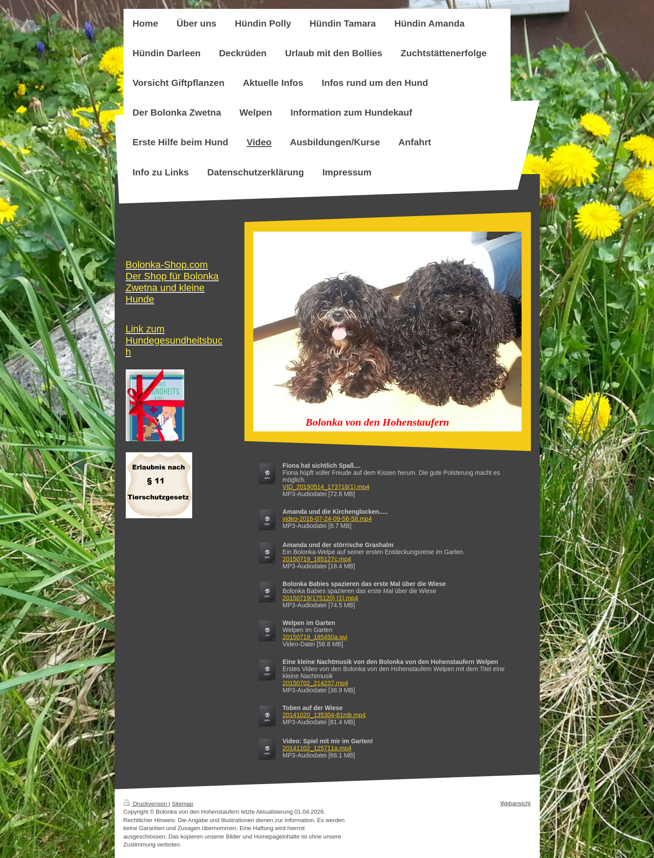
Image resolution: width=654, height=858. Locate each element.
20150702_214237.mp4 (315, 683)
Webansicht (515, 803)
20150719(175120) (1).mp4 (320, 598)
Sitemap (182, 803)
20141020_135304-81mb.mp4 (324, 714)
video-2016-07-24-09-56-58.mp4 (327, 518)
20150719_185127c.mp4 (316, 559)
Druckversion (146, 803)
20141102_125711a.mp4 (317, 748)
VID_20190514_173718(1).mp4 (325, 486)
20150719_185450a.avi (314, 637)
